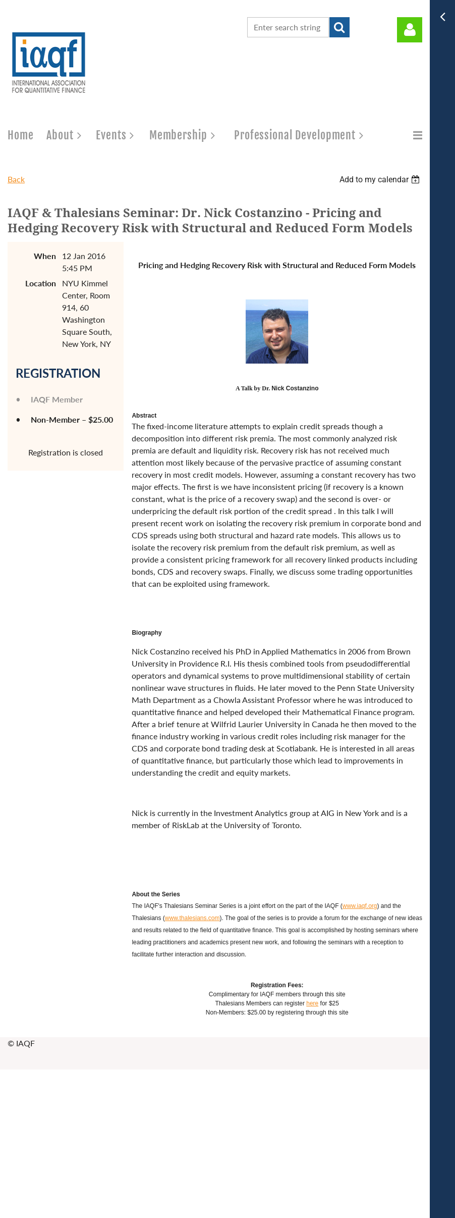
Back (16, 179)
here (312, 1003)
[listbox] (380, 179)
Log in (409, 29)
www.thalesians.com (192, 918)
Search (339, 27)
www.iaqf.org (360, 905)
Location (40, 283)
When (45, 256)
